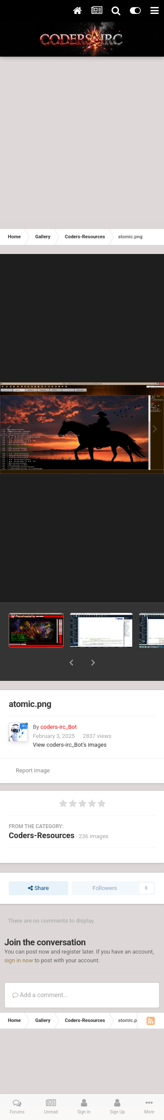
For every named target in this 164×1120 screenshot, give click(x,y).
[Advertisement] (82, 142)
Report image (33, 770)
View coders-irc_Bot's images (70, 744)
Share (38, 888)
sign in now (18, 960)
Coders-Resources (41, 835)
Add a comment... (40, 994)
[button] (71, 662)
